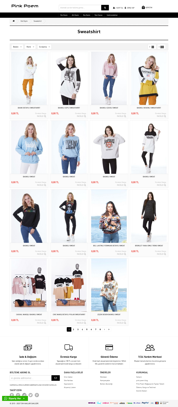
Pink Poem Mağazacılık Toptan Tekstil (150, 384)
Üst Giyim (64, 15)
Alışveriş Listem (70, 387)
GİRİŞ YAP (129, 8)
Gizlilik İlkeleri (141, 391)
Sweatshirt (38, 21)
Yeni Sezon (98, 15)
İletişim (139, 377)
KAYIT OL (118, 8)
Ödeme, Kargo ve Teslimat (146, 387)
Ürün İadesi (68, 377)
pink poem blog (142, 380)
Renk (30, 47)
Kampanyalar (105, 380)
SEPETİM (147, 7)
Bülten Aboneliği (106, 384)
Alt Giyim (75, 15)
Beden (17, 47)
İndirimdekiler (112, 15)
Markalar (103, 377)
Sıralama (44, 47)
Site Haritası (68, 380)
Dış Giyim (86, 15)
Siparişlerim (68, 384)
